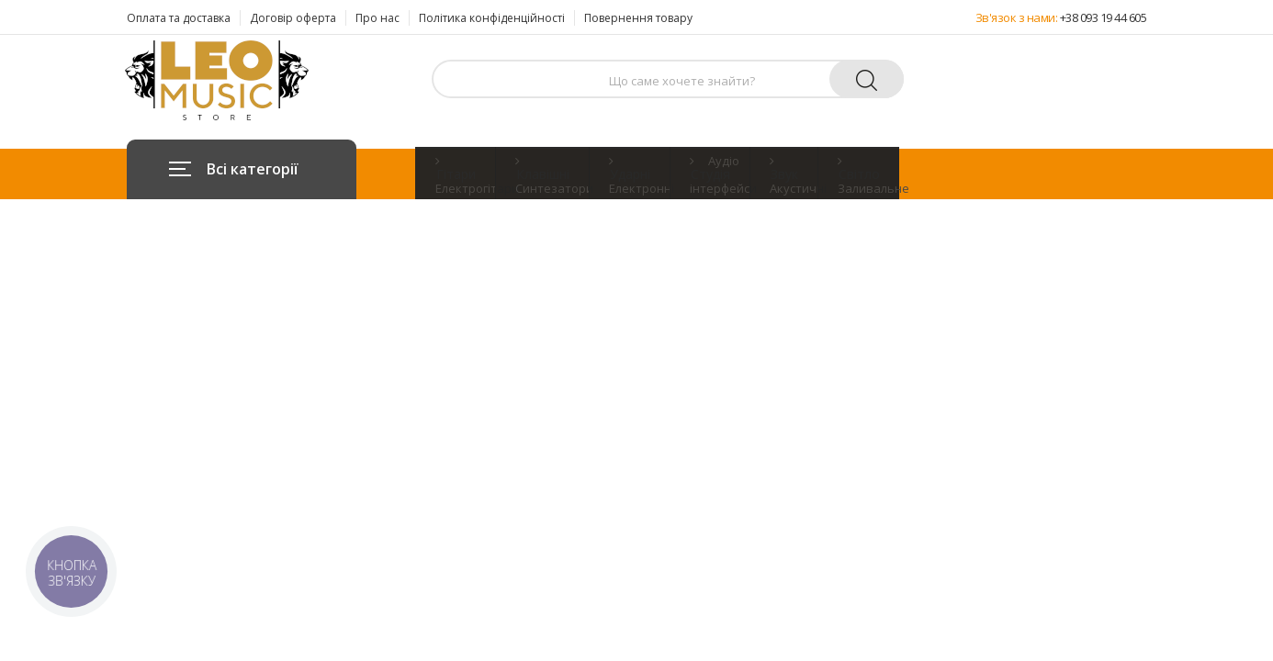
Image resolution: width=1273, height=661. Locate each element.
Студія (710, 174)
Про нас (377, 18)
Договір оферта (293, 18)
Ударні (630, 174)
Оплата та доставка (179, 18)
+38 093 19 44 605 (1103, 17)
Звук (784, 174)
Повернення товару (638, 18)
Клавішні (542, 174)
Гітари (456, 174)
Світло (859, 174)
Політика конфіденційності (492, 18)
